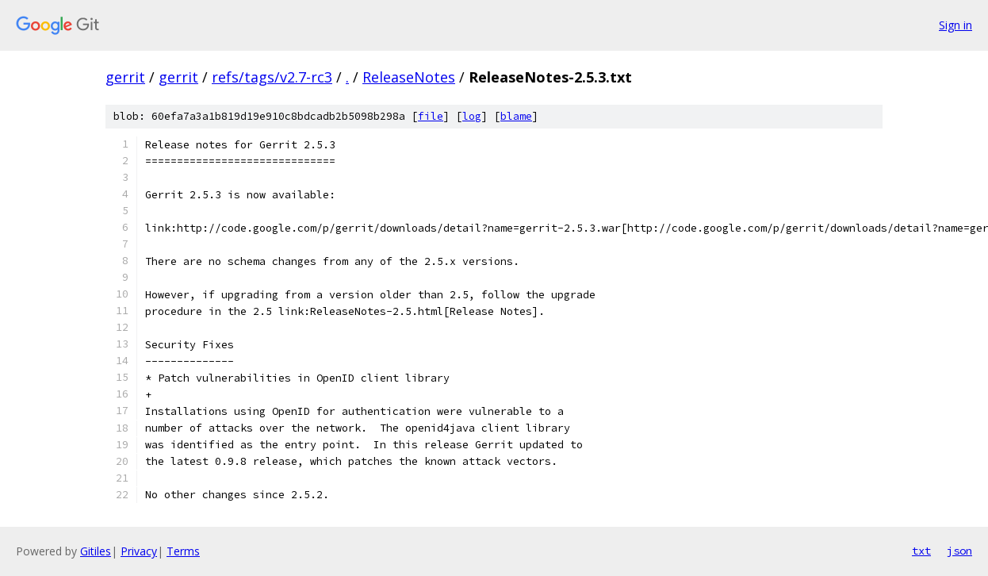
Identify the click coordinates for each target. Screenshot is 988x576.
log (471, 116)
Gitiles (95, 551)
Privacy (139, 551)
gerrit (125, 76)
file (430, 116)
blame (516, 116)
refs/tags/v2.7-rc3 (272, 76)
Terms (183, 551)
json (959, 550)
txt (921, 550)
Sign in (955, 25)
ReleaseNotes (408, 76)
